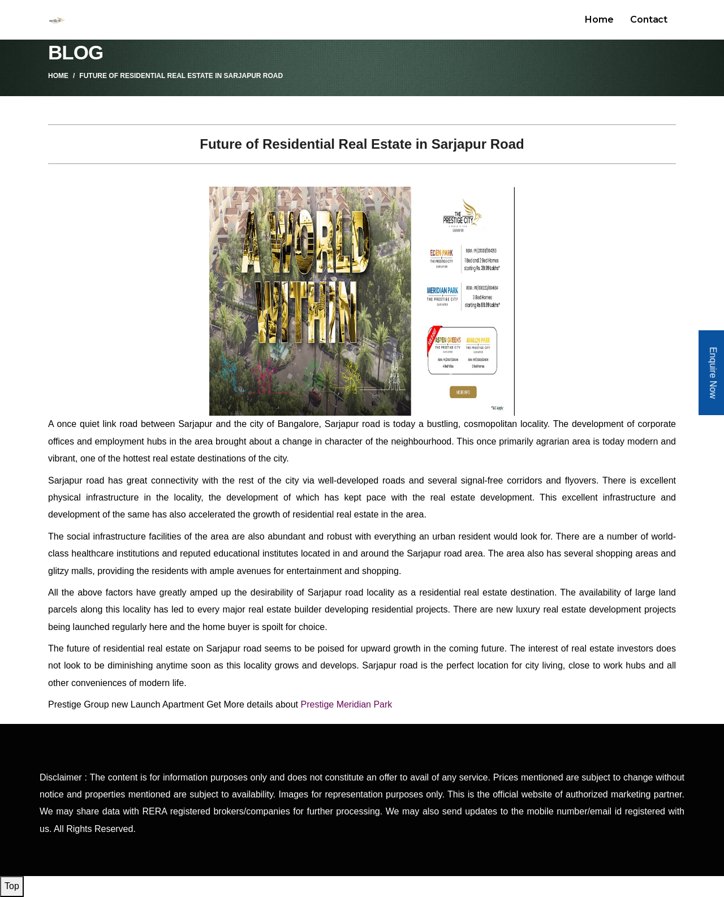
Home (599, 19)
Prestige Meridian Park (346, 704)
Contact (648, 19)
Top (12, 886)
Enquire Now (713, 373)
